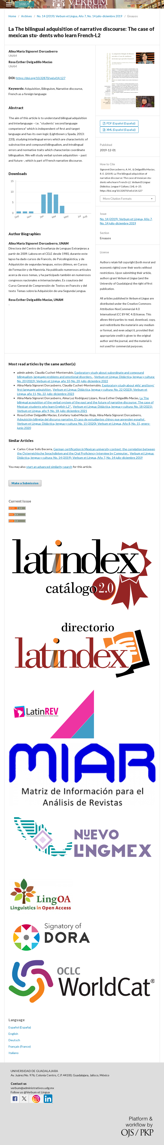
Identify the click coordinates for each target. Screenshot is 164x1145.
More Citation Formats (117, 198)
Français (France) (20, 1046)
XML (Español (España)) (121, 129)
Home (12, 16)
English (13, 1033)
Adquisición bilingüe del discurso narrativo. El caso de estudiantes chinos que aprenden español (81, 419)
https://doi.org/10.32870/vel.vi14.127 (40, 78)
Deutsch (14, 1040)
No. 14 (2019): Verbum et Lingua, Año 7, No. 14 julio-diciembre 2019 (79, 16)
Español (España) (20, 1027)
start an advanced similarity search (49, 467)
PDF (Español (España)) (120, 123)
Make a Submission (25, 483)
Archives (26, 16)
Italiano (14, 1053)
